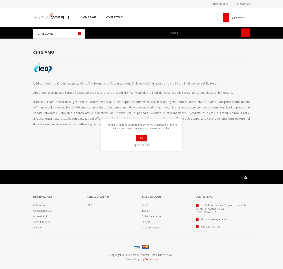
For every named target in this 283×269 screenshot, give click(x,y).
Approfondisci (142, 145)
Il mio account (219, 3)
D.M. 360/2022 (41, 222)
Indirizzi (146, 210)
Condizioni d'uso (42, 210)
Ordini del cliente (151, 216)
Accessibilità (40, 216)
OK (141, 138)
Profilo (145, 205)
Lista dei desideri (151, 227)
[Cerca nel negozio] (204, 33)
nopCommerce (149, 259)
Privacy (37, 227)
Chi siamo (39, 205)
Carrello (146, 222)
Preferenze (243, 3)
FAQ (89, 205)
